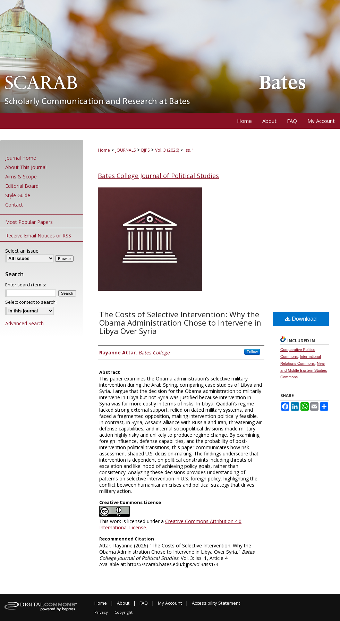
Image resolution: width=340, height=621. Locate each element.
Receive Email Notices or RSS (38, 235)
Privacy (101, 612)
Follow (252, 352)
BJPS (145, 150)
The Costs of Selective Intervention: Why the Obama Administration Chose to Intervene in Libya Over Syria (180, 322)
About (123, 603)
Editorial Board (22, 186)
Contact (14, 204)
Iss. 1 (189, 150)
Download (301, 319)
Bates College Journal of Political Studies (158, 175)
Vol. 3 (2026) (167, 150)
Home (104, 150)
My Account (170, 603)
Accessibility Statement (216, 603)
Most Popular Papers (29, 222)
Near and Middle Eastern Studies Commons (303, 370)
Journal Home (20, 157)
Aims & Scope (21, 176)
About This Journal (25, 167)
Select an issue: (22, 250)
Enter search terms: (25, 285)
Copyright (123, 612)
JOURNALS (126, 150)
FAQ (143, 603)
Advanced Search (24, 323)
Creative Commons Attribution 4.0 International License (170, 524)
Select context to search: (31, 302)
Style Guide (17, 195)
